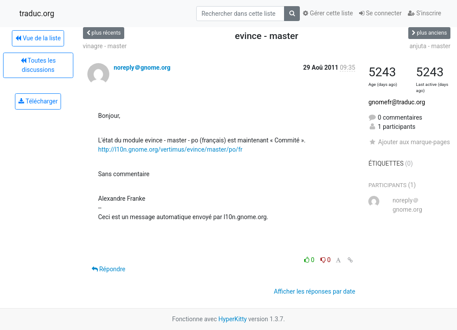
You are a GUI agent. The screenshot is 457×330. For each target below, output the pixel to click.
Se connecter (380, 13)
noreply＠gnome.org (142, 67)
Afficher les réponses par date (314, 291)
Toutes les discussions (38, 65)
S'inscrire (424, 13)
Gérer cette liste (328, 13)
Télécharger (38, 101)
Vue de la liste (38, 38)
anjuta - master (430, 46)
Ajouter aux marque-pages (409, 141)
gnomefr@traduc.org (396, 102)
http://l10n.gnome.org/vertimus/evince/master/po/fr (170, 149)
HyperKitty (232, 319)
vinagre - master (105, 46)
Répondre (109, 269)
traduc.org (36, 13)
